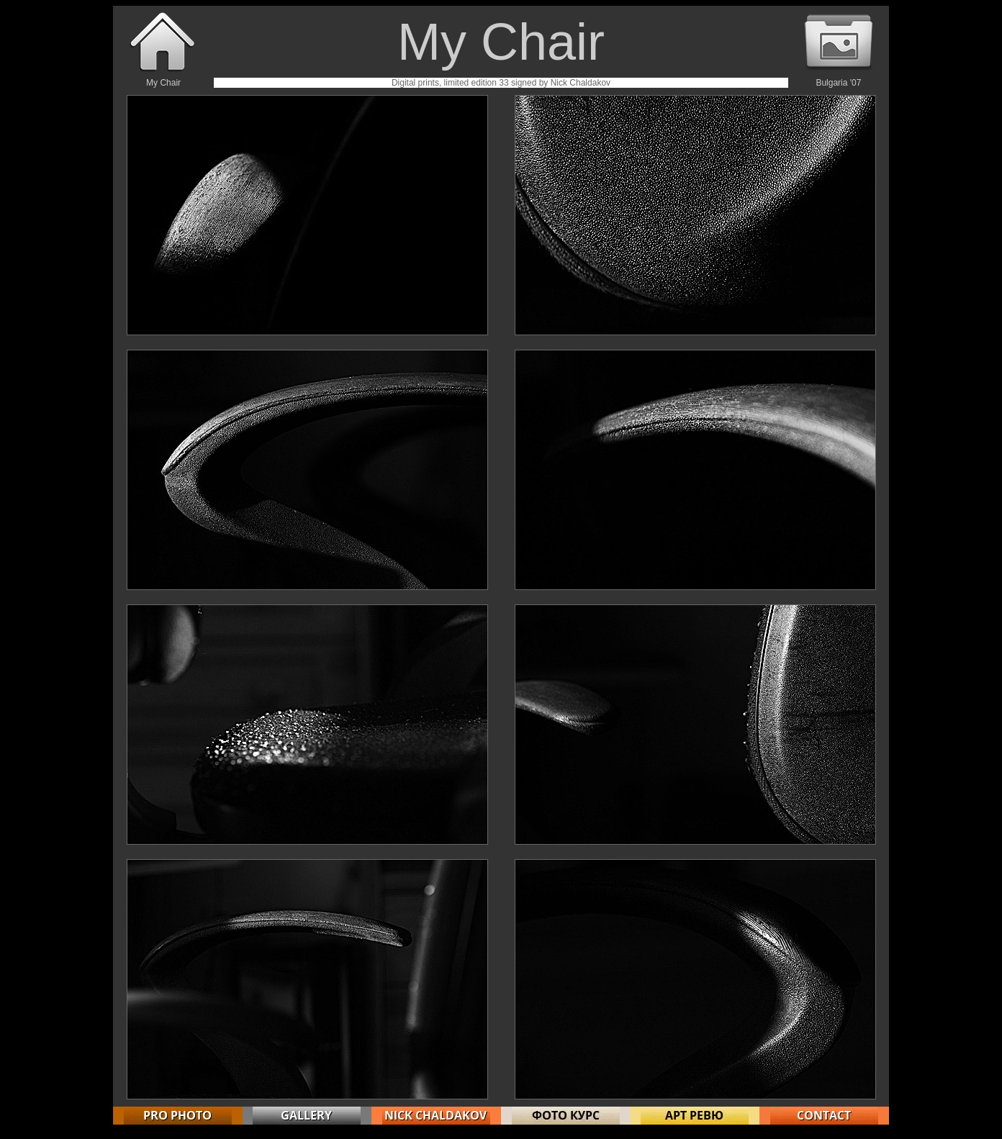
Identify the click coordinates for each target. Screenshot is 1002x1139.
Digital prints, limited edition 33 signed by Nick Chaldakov (501, 83)
